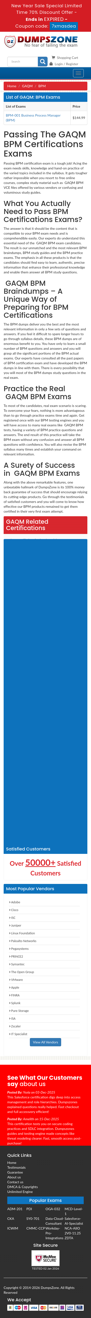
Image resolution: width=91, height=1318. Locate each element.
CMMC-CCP (35, 1228)
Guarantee (15, 1172)
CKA (10, 1218)
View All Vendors (45, 1042)
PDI (29, 1209)
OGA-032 (53, 1209)
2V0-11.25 (73, 1233)
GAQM (27, 86)
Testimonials (16, 1167)
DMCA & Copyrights (22, 1187)
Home (11, 86)
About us (14, 1177)
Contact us (15, 1182)
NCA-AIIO (72, 1228)
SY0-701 (33, 1218)
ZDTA (69, 1238)
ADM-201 (15, 1209)
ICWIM (12, 1228)
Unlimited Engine (20, 1192)
